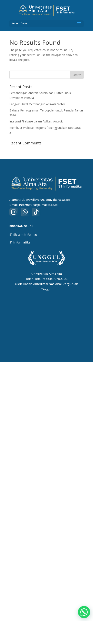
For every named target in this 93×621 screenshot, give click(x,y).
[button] (84, 612)
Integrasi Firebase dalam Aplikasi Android (36, 121)
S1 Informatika (19, 242)
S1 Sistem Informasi (23, 234)
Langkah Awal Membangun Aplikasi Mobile (37, 104)
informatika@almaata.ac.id (38, 205)
